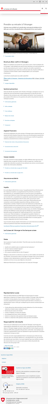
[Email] (12, 342)
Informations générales (10, 96)
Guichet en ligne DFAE (7, 349)
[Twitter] (6, 342)
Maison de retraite (9, 110)
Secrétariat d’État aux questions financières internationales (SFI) (21, 220)
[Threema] (9, 342)
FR (40, 1)
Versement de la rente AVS (11, 140)
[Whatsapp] (11, 342)
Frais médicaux (8, 105)
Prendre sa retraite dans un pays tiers (14, 167)
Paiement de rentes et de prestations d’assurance (17, 136)
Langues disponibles (10, 77)
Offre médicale (8, 100)
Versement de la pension (11, 145)
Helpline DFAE (20, 378)
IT (37, 1)
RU (46, 1)
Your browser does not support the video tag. (24, 37)
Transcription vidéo (9, 50)
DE (34, 1)
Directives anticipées (10, 114)
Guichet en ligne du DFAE (23, 362)
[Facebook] (4, 342)
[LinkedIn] (8, 342)
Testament (7, 119)
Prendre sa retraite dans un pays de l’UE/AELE (16, 162)
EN (43, 1)
